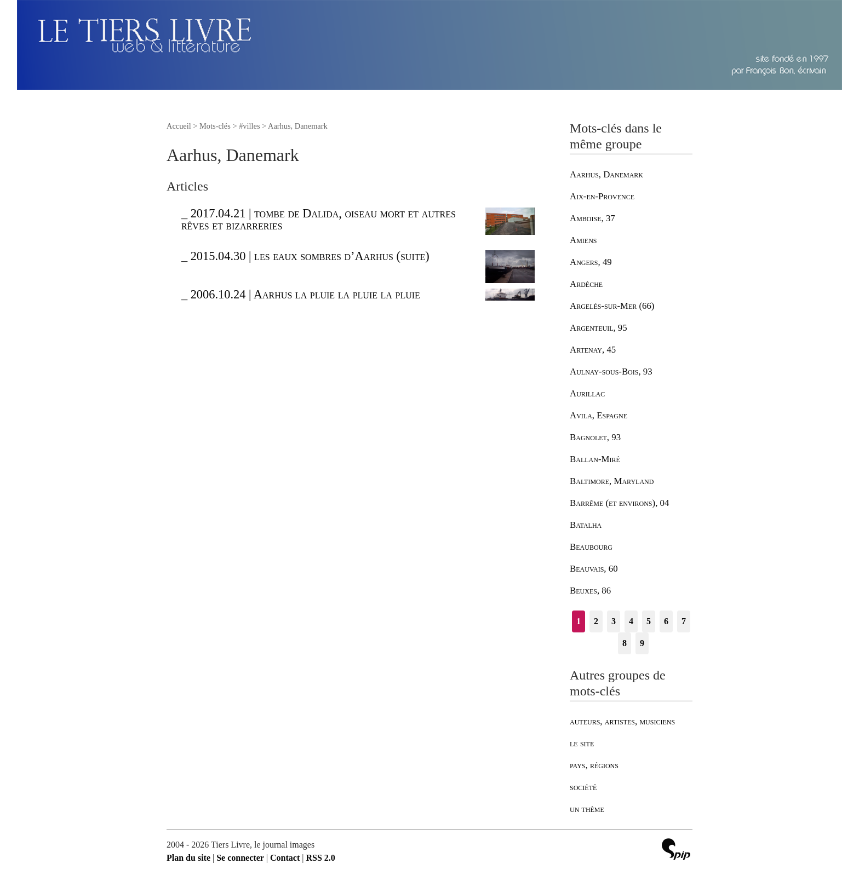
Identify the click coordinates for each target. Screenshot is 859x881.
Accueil (179, 126)
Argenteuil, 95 (598, 328)
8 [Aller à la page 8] (624, 643)
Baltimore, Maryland (612, 481)
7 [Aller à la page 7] (684, 621)
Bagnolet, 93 (595, 437)
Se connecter (240, 857)
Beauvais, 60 (594, 568)
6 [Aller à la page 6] (666, 621)
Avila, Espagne (598, 415)
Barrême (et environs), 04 (619, 503)
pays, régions (594, 765)
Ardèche (586, 284)
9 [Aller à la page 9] (642, 643)
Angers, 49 (591, 262)
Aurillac (587, 393)
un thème (587, 809)
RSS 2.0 (320, 857)
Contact (285, 857)
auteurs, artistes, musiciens (622, 721)
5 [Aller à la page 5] (648, 621)
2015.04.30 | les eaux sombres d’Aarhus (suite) (310, 256)
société (583, 787)
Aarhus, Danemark (606, 174)
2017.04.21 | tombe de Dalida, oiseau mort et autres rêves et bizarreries (318, 219)
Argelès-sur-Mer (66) (612, 306)
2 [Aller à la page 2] (596, 621)
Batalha (586, 525)
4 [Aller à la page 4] (631, 621)
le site (582, 743)
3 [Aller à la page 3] (613, 621)
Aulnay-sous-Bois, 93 (611, 371)
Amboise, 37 (592, 218)
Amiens (583, 240)
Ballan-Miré (595, 459)
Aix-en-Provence (602, 196)
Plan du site (188, 857)
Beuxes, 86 (590, 590)
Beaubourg (591, 547)
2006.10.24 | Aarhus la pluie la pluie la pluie (305, 294)
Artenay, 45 (593, 349)
